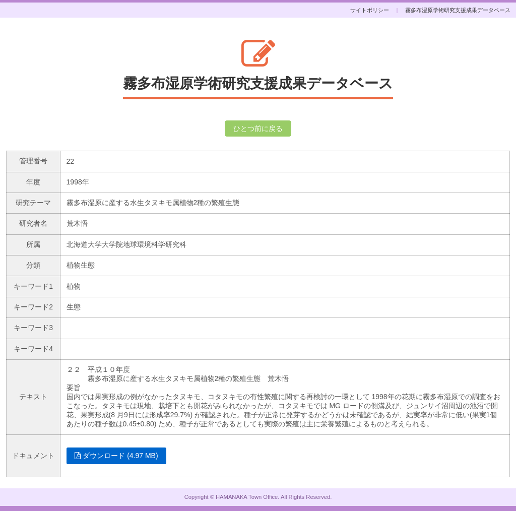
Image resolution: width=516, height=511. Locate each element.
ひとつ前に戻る (258, 128)
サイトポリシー (369, 10)
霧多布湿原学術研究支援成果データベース (457, 10)
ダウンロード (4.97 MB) (116, 456)
